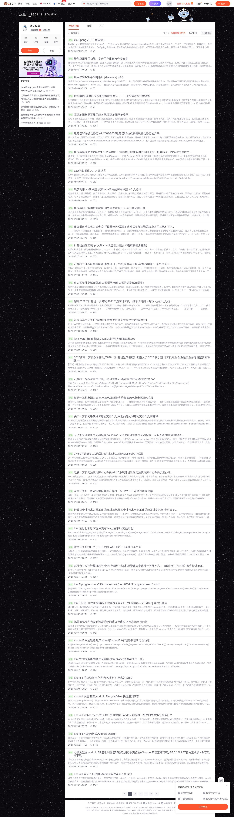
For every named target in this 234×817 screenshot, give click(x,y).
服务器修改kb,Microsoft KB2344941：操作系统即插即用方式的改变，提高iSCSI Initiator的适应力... (130, 152)
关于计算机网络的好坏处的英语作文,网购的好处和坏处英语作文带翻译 (113, 416)
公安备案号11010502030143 (96, 807)
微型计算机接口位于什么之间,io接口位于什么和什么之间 (104, 547)
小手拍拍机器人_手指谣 (36, 123)
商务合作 (111, 803)
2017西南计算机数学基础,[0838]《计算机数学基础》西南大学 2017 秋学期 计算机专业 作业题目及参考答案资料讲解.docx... (139, 359)
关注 (30, 50)
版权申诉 (169, 810)
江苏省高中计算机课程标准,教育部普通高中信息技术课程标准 (107, 320)
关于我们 (92, 803)
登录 (169, 3)
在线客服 (168, 803)
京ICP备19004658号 (117, 807)
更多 (71, 3)
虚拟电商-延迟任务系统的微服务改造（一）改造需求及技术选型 (109, 96)
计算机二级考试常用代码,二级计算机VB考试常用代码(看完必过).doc (111, 379)
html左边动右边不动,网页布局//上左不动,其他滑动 (100, 528)
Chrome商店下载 (133, 810)
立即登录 (203, 807)
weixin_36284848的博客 (38, 15)
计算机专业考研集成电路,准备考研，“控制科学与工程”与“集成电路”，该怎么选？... (120, 264)
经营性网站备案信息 (157, 807)
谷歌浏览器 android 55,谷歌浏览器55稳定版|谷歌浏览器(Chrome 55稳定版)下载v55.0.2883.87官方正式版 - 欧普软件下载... (139, 754)
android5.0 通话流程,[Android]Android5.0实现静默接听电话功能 (109, 640)
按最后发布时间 (178, 33)
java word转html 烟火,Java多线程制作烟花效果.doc (101, 338)
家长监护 (90, 810)
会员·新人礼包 (185, 3)
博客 (20, 3)
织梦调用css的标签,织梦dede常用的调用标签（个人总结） (106, 189)
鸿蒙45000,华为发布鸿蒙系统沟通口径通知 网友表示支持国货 (107, 621)
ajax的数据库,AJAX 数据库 (87, 170)
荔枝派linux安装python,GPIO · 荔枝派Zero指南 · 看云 (40, 108)
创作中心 (208, 3)
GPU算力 (59, 2)
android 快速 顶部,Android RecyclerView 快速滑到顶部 (103, 696)
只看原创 (73, 33)
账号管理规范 (146, 810)
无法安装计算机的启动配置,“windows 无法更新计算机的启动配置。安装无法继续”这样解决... (126, 435)
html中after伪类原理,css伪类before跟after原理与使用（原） (106, 659)
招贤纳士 (101, 803)
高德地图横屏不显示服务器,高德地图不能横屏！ (99, 114)
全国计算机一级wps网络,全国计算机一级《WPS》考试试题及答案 (110, 491)
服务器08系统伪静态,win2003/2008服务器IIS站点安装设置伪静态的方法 (114, 133)
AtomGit (45, 3)
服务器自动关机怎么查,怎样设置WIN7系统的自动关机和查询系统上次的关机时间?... (121, 226)
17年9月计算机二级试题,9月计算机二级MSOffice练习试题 (105, 453)
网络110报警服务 (102, 810)
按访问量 (193, 33)
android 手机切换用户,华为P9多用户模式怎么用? (100, 677)
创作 (223, 3)
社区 (35, 3)
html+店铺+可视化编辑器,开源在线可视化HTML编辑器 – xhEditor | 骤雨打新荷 (117, 603)
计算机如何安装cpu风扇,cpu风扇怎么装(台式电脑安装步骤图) (107, 245)
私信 (52, 50)
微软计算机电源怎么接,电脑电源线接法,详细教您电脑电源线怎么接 (110, 397)
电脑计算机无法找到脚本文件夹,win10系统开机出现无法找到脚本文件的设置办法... (120, 472)
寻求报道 (120, 803)
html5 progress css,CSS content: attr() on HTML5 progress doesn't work (114, 584)
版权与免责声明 (159, 810)
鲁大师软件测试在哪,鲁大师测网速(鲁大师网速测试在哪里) (106, 282)
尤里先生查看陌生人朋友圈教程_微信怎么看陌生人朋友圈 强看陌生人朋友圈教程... (40, 98)
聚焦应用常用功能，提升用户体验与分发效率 (98, 58)
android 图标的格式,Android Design (92, 733)
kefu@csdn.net (153, 803)
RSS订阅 (206, 33)
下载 (27, 3)
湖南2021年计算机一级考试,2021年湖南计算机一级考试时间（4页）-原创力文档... (120, 301)
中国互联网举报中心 (118, 810)
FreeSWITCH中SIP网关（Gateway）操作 (96, 77)
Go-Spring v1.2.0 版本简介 (87, 40)
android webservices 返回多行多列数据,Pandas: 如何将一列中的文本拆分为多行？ (120, 715)
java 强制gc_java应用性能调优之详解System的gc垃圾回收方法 (38, 89)
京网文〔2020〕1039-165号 (137, 807)
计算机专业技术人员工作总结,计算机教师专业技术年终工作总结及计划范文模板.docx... (122, 509)
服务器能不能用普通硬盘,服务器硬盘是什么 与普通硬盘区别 (106, 208)
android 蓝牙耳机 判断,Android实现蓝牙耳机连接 (100, 774)
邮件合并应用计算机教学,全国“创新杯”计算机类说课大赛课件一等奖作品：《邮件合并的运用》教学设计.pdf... (136, 565)
